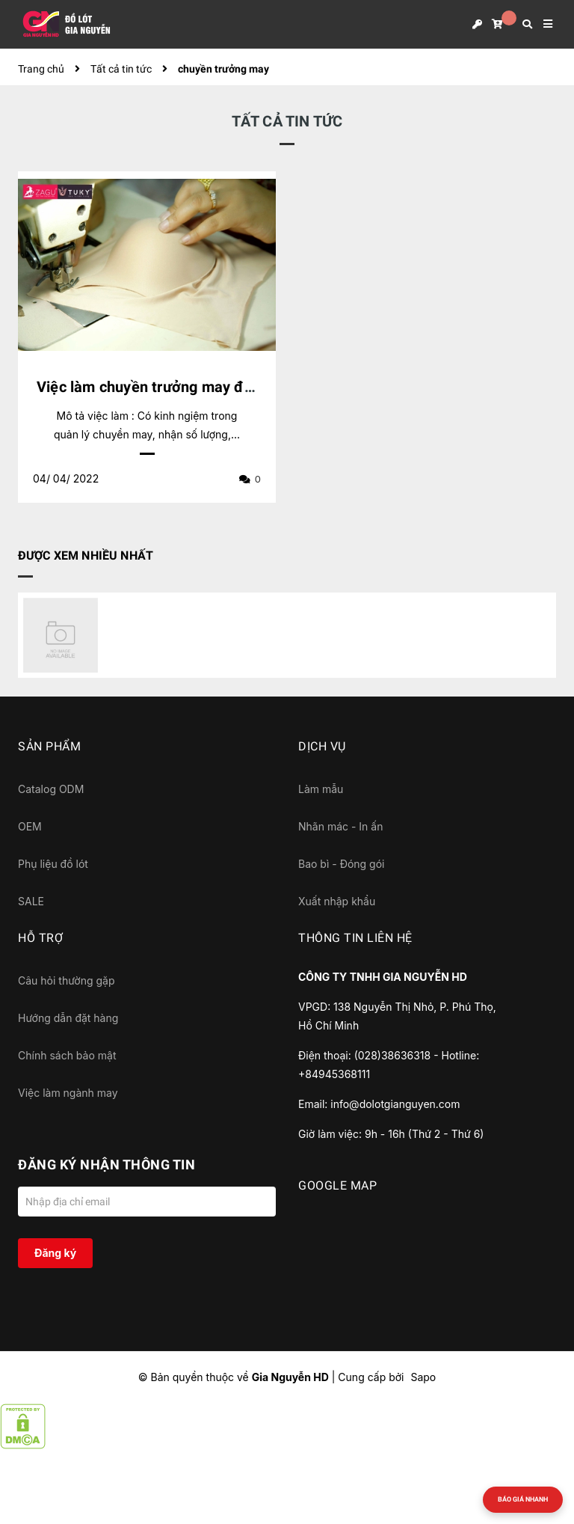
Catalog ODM (51, 789)
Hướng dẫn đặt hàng (68, 1018)
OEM (30, 826)
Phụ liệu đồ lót (53, 863)
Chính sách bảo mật (67, 1055)
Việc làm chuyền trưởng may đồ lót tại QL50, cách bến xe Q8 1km (258, 387)
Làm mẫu (320, 789)
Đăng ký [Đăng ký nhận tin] (55, 1252)
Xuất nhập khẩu (336, 901)
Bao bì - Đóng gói (341, 863)
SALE (31, 901)
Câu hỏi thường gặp (66, 980)
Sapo (423, 1377)
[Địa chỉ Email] (147, 1202)
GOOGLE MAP (337, 1185)
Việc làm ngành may (68, 1092)
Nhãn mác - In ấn (340, 826)
